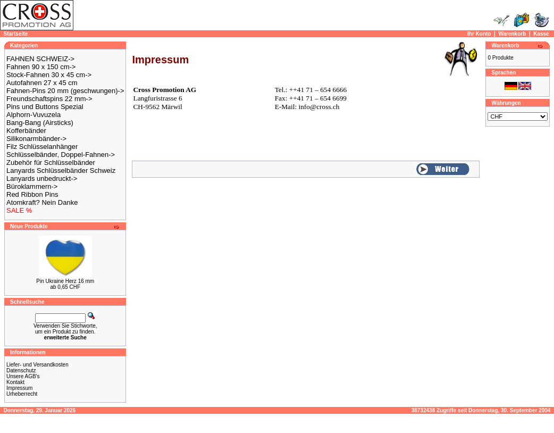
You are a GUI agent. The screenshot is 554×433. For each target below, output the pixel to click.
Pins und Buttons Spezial (44, 107)
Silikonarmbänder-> (36, 139)
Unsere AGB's (23, 376)
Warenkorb (512, 34)
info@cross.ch (318, 107)
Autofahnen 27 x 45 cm (42, 83)
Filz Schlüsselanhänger (42, 147)
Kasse (541, 34)
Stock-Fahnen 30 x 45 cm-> (48, 75)
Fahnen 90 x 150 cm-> (40, 67)
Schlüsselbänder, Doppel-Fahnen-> (60, 155)
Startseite (16, 34)
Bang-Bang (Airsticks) (39, 123)
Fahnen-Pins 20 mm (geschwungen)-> (65, 91)
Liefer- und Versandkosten (37, 365)
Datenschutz (21, 370)
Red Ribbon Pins (32, 194)
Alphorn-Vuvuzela (33, 115)
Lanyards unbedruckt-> (41, 178)
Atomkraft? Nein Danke (42, 202)
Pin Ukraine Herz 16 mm (65, 281)
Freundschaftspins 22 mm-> (49, 99)
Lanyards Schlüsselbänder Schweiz (60, 170)
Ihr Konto (479, 34)
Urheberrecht (21, 394)
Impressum (19, 388)
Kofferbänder (26, 131)
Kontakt (15, 382)
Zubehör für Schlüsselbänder (50, 162)
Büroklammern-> (31, 186)
